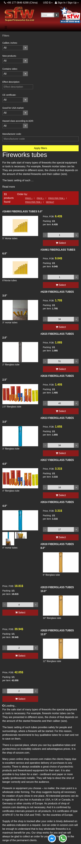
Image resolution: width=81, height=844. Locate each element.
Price (28, 198)
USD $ (46, 2)
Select (20, 655)
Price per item (56, 198)
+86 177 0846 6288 (16, 2)
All (5, 47)
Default (50, 202)
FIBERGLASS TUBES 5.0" (22, 211)
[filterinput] (17, 86)
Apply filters (40, 148)
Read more (8, 186)
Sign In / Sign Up (66, 2)
